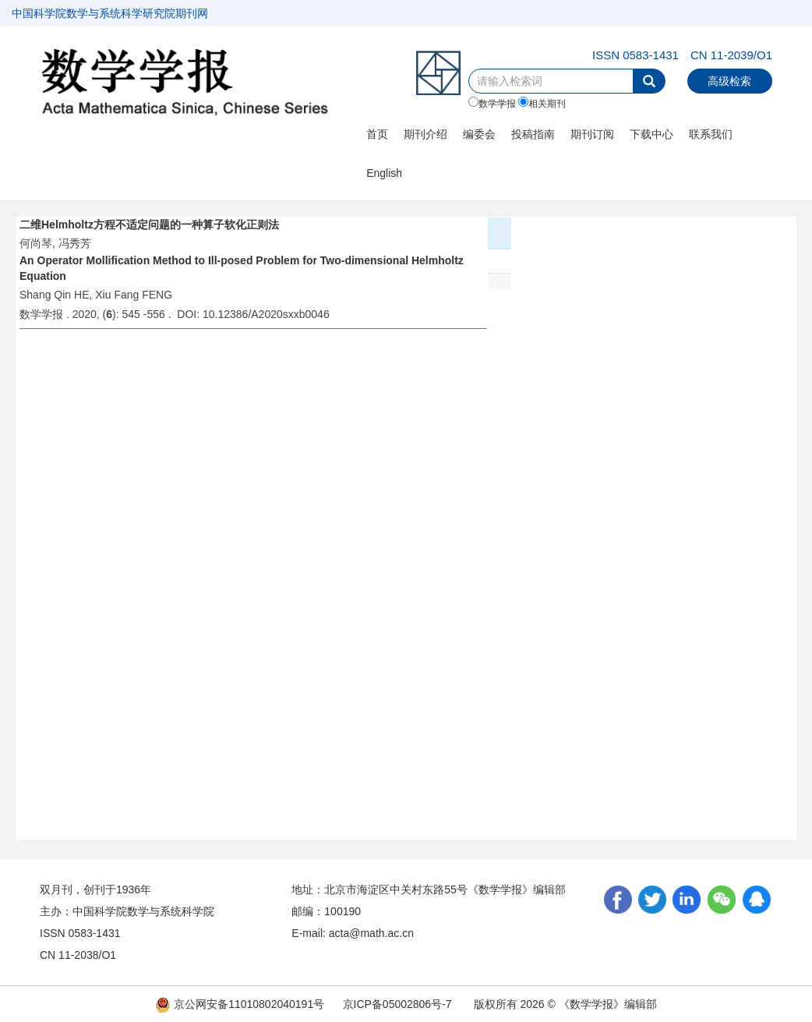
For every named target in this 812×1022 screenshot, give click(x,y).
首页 (377, 134)
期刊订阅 (592, 134)
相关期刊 (542, 103)
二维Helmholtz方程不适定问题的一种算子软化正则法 (149, 224)
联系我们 (711, 134)
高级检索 (729, 81)
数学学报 (492, 103)
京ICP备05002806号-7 (397, 1004)
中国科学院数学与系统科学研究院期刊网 (110, 13)
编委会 (479, 134)
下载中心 (651, 134)
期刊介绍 (425, 134)
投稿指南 (533, 134)
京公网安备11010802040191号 (239, 1004)
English (384, 173)
